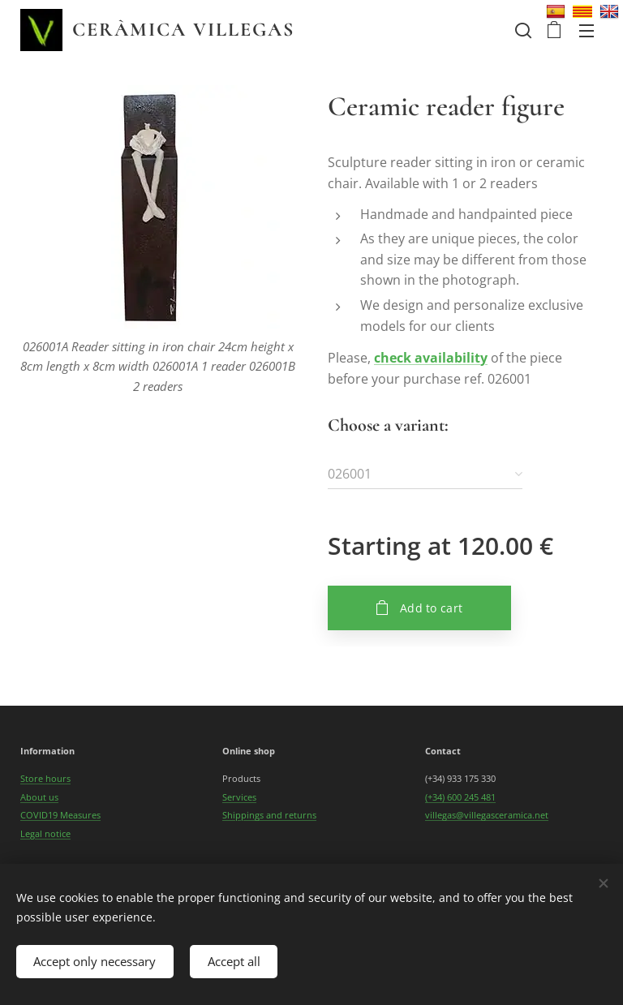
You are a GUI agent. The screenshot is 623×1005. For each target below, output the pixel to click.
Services (239, 797)
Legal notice (45, 833)
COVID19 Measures (60, 815)
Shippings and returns (269, 815)
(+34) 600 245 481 (460, 797)
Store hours (45, 778)
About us (39, 797)
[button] (521, 30)
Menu (586, 31)
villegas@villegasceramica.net (486, 815)
